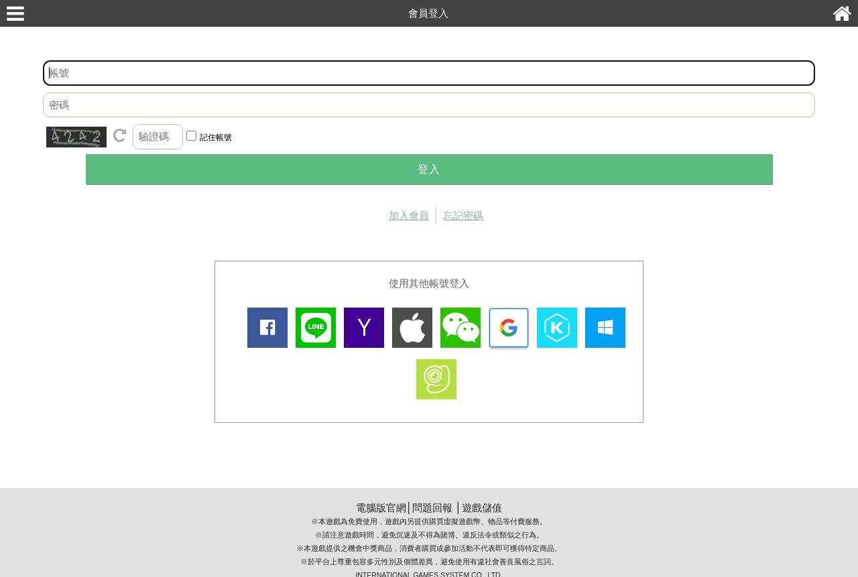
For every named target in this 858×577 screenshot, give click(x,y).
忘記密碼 (463, 215)
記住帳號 (216, 137)
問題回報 (432, 507)
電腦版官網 (381, 507)
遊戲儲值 (482, 507)
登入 (429, 169)
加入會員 (409, 215)
